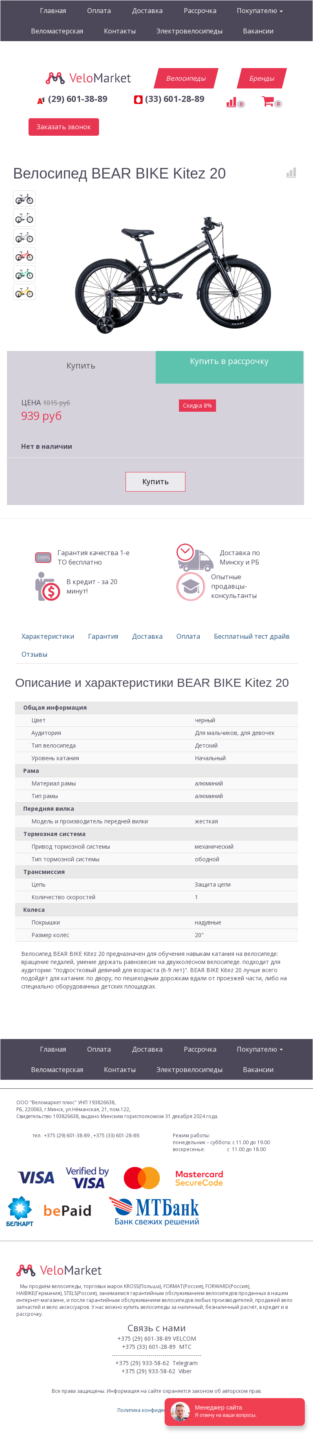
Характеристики (48, 636)
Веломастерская (57, 30)
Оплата (99, 10)
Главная (53, 10)
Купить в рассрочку (229, 360)
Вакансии (258, 30)
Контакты (120, 30)
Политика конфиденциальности (156, 1410)
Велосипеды (186, 78)
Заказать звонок (64, 126)
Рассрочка (200, 10)
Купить (80, 365)
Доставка (147, 10)
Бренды (261, 78)
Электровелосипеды (189, 30)
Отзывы (34, 654)
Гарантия (103, 636)
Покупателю (260, 10)
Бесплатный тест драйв (252, 636)
